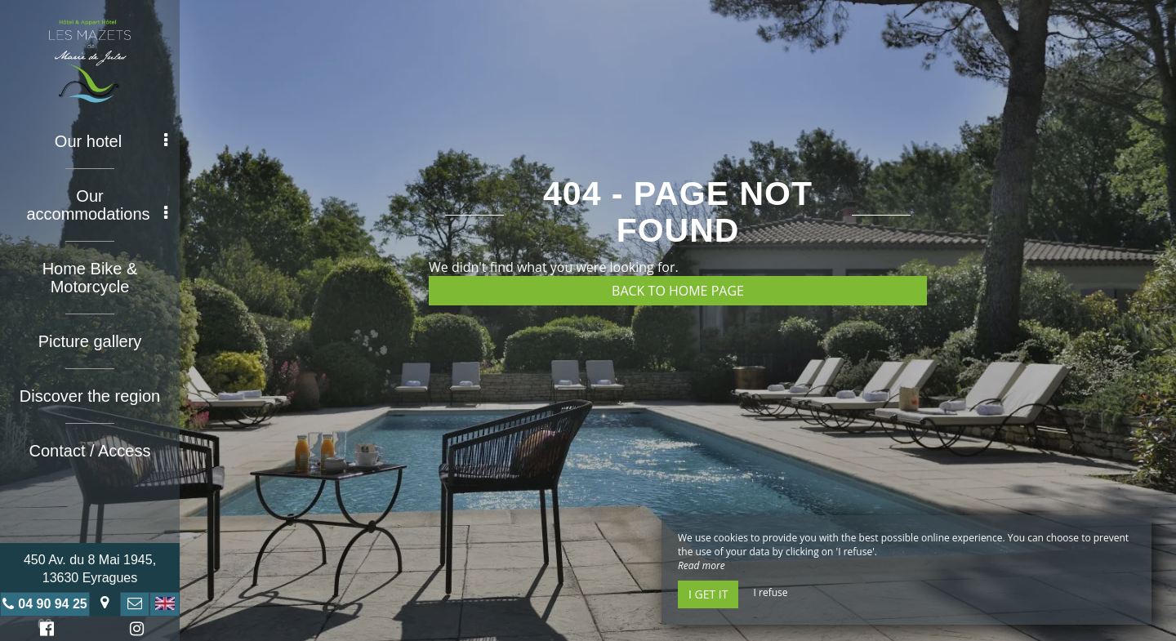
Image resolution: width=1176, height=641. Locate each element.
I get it (708, 594)
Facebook (44, 631)
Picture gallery (90, 341)
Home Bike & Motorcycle (90, 278)
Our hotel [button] (111, 141)
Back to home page (678, 291)
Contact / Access (90, 451)
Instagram (134, 631)
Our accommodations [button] (96, 205)
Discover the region (90, 396)
